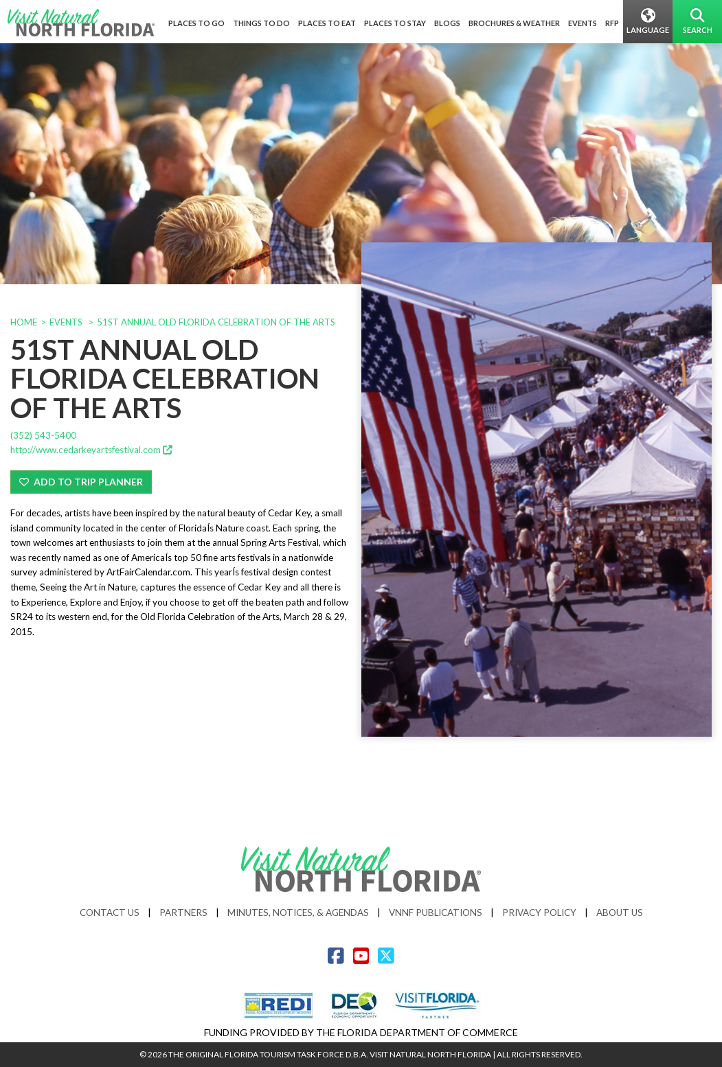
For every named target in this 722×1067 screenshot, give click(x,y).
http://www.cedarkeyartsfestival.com (91, 449)
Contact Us (109, 911)
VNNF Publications (435, 911)
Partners (183, 911)
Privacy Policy (539, 911)
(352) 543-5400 (43, 435)
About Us (619, 911)
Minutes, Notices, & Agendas (298, 911)
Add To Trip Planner (81, 481)
